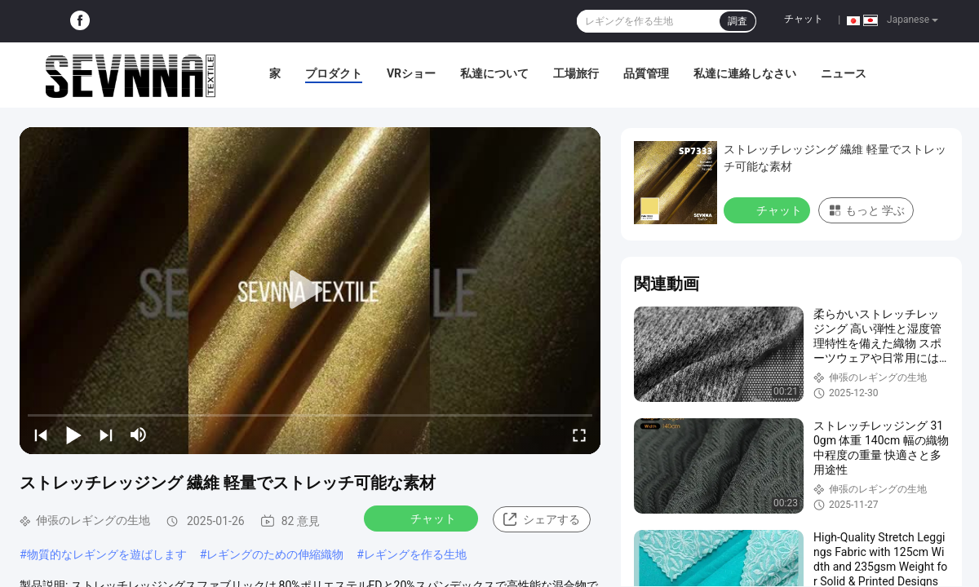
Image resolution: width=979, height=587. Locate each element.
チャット (803, 18)
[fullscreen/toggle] (579, 434)
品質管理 (646, 73)
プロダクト (333, 73)
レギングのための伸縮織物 (274, 554)
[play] (310, 290)
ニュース (843, 73)
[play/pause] (73, 434)
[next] (106, 434)
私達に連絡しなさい (744, 73)
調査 (737, 21)
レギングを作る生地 (415, 554)
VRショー (411, 73)
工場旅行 (576, 73)
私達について (494, 73)
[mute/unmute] (138, 434)
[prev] (40, 434)
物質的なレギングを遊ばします (107, 554)
